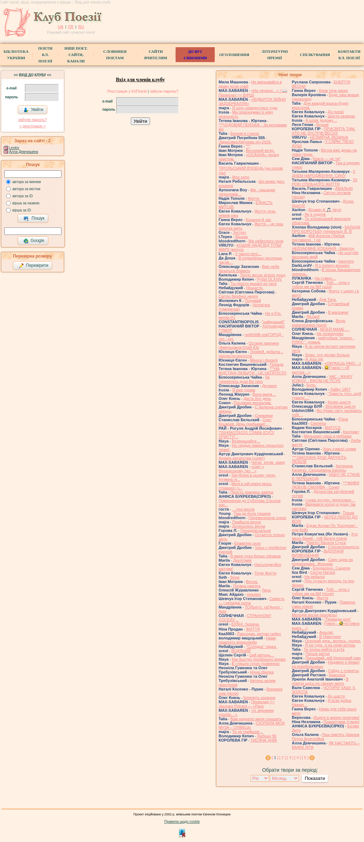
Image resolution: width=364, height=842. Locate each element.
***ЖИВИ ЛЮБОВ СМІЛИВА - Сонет (325, 485)
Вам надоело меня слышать (256, 719)
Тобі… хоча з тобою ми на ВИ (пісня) (320, 591)
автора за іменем (26, 182)
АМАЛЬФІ (344, 188)
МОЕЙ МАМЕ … (334, 329)
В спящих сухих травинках (256, 663)
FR (71, 26)
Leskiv (14, 148)
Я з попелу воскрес (332, 265)
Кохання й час (258, 220)
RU (81, 26)
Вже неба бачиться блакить (249, 268)
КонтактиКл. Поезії (349, 54)
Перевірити (33, 266)
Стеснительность (343, 547)
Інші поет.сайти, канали (75, 54)
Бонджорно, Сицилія (331, 568)
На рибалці (315, 576)
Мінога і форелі (264, 360)
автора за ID (22, 196)
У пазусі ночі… (248, 254)
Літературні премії (274, 54)
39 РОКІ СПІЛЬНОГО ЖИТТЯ (324, 182)
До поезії (336, 112)
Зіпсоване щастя (340, 406)
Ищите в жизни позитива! (336, 717)
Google (33, 241)
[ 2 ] (282, 757)
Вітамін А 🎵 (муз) (325, 210)
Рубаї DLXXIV (269, 279)
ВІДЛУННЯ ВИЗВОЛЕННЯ (318, 553)
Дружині (269, 386)
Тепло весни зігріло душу (263, 275)
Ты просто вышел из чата (253, 283)
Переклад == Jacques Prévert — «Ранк (246, 704)
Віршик (241, 237)
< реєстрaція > (32, 126)
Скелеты (318, 423)
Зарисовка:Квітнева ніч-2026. (245, 142)
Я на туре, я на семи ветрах (330, 645)
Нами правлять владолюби (247, 640)
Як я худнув (315, 214)
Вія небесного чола (265, 241)
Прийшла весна (246, 522)
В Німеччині (330, 636)
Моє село (240, 177)
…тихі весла (243, 509)
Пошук (34, 218)
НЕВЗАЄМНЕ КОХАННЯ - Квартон (323, 248)
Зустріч (239, 232)
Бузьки (322, 124)
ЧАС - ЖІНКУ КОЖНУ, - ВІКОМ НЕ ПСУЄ (322, 378)
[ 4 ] (297, 757)
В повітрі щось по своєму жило (320, 681)
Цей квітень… (261, 655)
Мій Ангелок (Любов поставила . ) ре (318, 237)
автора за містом (26, 189)
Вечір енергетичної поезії (319, 323)
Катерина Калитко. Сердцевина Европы (322, 468)
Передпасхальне (255, 530)
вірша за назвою (25, 203)
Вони (235, 577)
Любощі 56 (267, 736)
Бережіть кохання (259, 697)
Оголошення (234, 55)
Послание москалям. (253, 403)
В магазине (338, 312)
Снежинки (264, 415)
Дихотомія (242, 560)
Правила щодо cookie (182, 822)
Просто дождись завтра (251, 492)
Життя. (254, 198)
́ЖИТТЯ (253, 629)
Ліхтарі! (313, 316)
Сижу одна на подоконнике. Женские (322, 561)
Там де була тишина (252, 513)
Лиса (266, 590)
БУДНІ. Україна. (245, 624)
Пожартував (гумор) (341, 722)
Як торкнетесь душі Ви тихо (244, 379)
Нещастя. (254, 288)
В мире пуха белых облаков (255, 556)
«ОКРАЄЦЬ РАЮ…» (342, 363)
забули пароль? (32, 119)
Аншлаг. (326, 632)
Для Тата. (328, 299)
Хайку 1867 (340, 389)
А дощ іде (314, 359)
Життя (322, 598)
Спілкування (315, 55)
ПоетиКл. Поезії (45, 54)
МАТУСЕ (333, 427)
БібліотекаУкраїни (16, 54)
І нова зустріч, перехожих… (330, 500)
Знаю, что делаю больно (327, 355)
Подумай (253, 300)
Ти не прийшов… (247, 732)
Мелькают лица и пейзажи (328, 436)
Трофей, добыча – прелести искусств (251, 354)
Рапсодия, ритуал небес (259, 634)
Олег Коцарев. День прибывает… (245, 422)
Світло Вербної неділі (238, 296)
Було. (311, 385)
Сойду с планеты (343, 670)
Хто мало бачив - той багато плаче (325, 536)
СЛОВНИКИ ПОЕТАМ (115, 54)
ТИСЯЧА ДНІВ (264, 740)
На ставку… (325, 278)
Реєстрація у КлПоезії (127, 91)
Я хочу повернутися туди (254, 108)
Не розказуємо (330, 333)
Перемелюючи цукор (267, 518)
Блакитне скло (247, 543)
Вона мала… (264, 394)
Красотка (337, 675)
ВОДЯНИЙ (241, 651)
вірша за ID (21, 210)
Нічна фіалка (262, 672)
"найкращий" (273, 322)
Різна (343, 419)
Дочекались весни (248, 526)
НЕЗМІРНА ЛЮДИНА (329, 137)
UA (60, 26)
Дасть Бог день (257, 398)
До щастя (336, 696)
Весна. (252, 581)
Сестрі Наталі (322, 572)
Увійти (33, 110)
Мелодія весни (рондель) (314, 615)
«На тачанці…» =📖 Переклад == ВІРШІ (253, 92)
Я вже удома (243, 390)
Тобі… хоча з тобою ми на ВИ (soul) (320, 284)
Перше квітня (317, 653)
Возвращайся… (246, 441)
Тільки (348, 513)
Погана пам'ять (247, 586)
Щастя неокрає (341, 116)
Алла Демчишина (23, 152)
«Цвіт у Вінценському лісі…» (241, 468)
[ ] (275, 757)
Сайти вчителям (155, 54)
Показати (315, 778)
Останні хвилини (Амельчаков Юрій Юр (249, 345)
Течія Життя (265, 573)
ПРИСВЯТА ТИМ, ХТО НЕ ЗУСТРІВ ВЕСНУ (323, 131)
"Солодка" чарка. (261, 646)
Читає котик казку (268, 462)
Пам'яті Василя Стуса (326, 542)
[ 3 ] (290, 757)
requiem (254, 594)
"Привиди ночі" (337, 619)
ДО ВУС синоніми (195, 54)
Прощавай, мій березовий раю (333, 658)
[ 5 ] (305, 757)
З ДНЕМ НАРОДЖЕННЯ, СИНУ (323, 173)
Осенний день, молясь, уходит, (333, 641)
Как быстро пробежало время (259, 659)
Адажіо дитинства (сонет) (242, 458)
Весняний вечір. (260, 150)
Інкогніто (346, 261)
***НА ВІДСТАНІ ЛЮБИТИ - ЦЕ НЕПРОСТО (253, 371)
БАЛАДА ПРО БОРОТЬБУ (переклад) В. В (326, 229)
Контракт (351, 432)
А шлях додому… (321, 120)
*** (248, 146)
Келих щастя (339, 402)
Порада (277, 364)
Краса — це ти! (326, 158)
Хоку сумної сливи (339, 449)
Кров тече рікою (333, 90)
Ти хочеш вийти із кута (324, 649)
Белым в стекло (244, 133)
